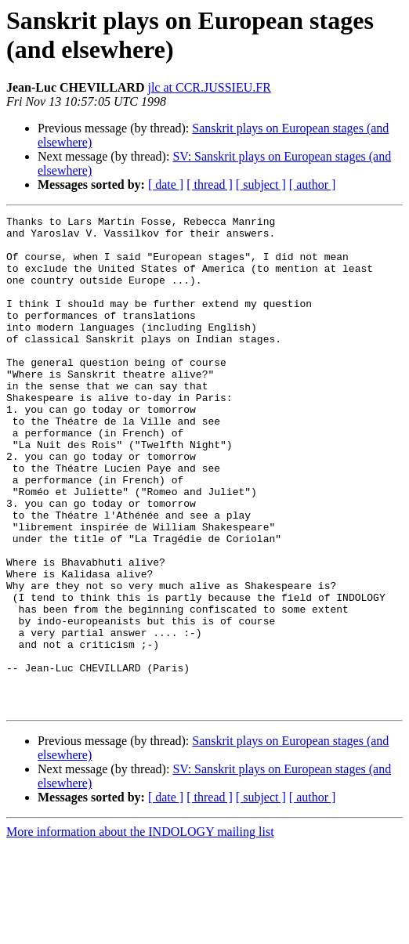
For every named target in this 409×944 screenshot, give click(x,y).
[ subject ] (261, 184)
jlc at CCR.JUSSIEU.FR (208, 87)
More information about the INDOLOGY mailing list (140, 930)
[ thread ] (209, 184)
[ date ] (165, 184)
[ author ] (312, 184)
